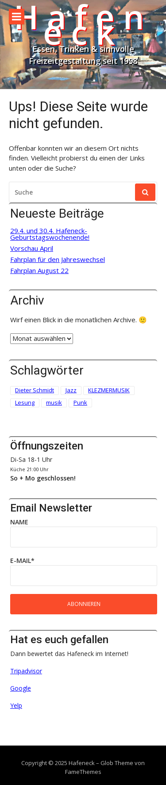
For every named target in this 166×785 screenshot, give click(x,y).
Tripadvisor (26, 671)
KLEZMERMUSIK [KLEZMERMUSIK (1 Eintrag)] (109, 390)
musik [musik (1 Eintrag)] (54, 402)
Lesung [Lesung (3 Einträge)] (25, 402)
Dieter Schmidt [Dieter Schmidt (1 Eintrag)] (34, 390)
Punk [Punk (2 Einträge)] (80, 402)
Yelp (16, 705)
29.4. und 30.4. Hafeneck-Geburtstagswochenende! (49, 234)
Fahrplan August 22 (39, 270)
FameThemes (83, 772)
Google (20, 688)
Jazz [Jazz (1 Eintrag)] (71, 390)
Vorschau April (31, 248)
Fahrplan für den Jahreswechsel (57, 259)
